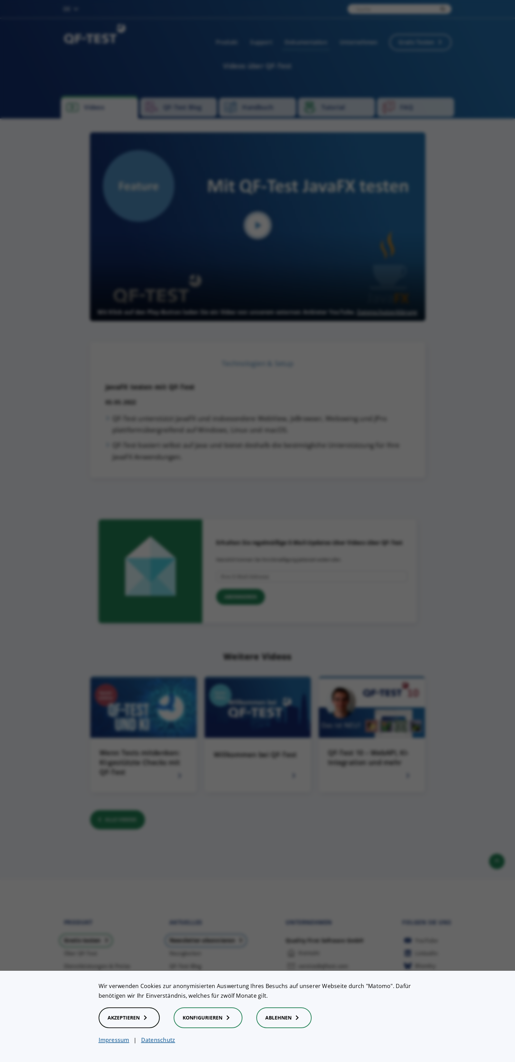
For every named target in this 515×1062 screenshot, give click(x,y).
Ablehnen (284, 1017)
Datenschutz (158, 1040)
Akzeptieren (129, 1017)
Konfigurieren (208, 1017)
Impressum (114, 1040)
